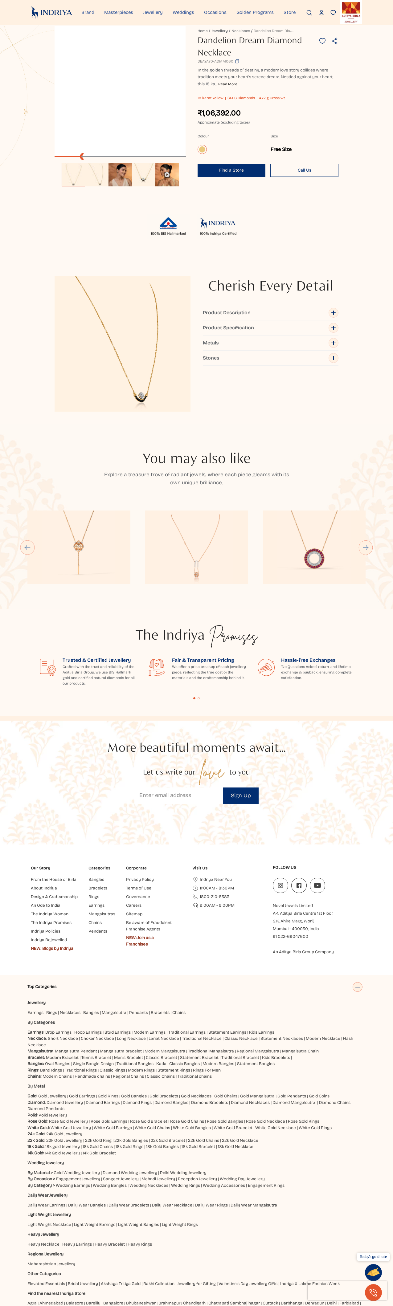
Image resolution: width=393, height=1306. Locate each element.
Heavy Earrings (77, 1198)
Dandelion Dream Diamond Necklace (285, 31)
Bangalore (113, 1257)
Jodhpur (252, 1263)
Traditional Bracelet (240, 1011)
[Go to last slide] (27, 501)
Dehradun (314, 1257)
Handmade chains (92, 1030)
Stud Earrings (117, 986)
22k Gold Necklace (240, 1094)
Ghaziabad (52, 1263)
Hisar (148, 1263)
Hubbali (163, 1263)
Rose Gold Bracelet (148, 1075)
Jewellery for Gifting (196, 1237)
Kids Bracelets (276, 1011)
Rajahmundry (141, 1270)
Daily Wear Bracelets (128, 1159)
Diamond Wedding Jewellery (130, 1126)
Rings (51, 966)
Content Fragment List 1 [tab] (194, 652)
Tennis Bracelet (96, 1011)
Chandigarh (194, 1257)
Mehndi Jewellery (158, 1133)
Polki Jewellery (53, 1069)
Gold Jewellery (52, 1050)
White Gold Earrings (113, 1081)
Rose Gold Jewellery (68, 1075)
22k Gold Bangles (131, 1094)
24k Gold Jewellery (64, 1088)
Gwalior (111, 1263)
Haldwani (131, 1263)
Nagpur (54, 1270)
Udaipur (210, 1270)
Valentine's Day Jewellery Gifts (248, 1237)
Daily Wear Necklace (172, 1159)
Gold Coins (319, 1050)
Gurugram (91, 1263)
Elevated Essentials (46, 1237)
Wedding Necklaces (148, 1139)
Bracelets (160, 966)
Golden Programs (255, 12)
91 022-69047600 (290, 890)
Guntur (72, 1263)
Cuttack (270, 1257)
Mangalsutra (114, 966)
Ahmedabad (51, 1257)
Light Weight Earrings (94, 1179)
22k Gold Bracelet (168, 1094)
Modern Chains (57, 1030)
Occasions (215, 12)
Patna (84, 1270)
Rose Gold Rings (303, 1075)
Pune (120, 1270)
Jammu (234, 1263)
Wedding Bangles (110, 1139)
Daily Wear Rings (211, 1159)
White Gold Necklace (275, 1081)
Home (203, 31)
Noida (70, 1270)
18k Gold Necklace (235, 1101)
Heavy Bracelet (110, 1198)
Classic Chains (161, 1030)
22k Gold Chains (203, 1094)
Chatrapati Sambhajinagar (234, 1257)
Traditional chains (195, 1030)
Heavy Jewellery (43, 1188)
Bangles (91, 966)
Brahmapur (169, 1257)
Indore (204, 1263)
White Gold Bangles (192, 1081)
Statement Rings (174, 1024)
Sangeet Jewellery (121, 1133)
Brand (87, 12)
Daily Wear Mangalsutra (254, 1159)
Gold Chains (225, 1050)
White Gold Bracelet (233, 1081)
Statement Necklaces (281, 992)
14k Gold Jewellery (62, 1107)
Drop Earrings (58, 986)
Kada (161, 1018)
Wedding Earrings (73, 1139)
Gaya (33, 1263)
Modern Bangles (218, 1018)
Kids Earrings (261, 986)
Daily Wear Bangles (87, 1159)
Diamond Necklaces (250, 1056)
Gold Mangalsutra (257, 1050)
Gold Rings (108, 1050)
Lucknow (305, 1263)
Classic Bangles (184, 1018)
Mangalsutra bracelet (121, 1005)
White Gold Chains (152, 1081)
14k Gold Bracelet (99, 1107)
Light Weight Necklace (49, 1179)
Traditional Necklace (202, 992)
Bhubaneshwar (141, 1257)
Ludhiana (326, 1263)
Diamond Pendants (45, 1063)
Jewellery (153, 12)
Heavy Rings (140, 1198)
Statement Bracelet (199, 1011)
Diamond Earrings (103, 1056)
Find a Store (231, 170)
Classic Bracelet (161, 1011)
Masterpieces (118, 12)
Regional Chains (128, 1030)
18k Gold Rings (129, 1101)
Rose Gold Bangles (225, 1075)
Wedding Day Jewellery (242, 1133)
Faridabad (349, 1257)
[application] (120, 91)
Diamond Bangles (171, 1056)
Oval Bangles (57, 1018)
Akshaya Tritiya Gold (121, 1237)
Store (290, 12)
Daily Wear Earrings (46, 1159)
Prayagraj (102, 1270)
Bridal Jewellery (83, 1237)
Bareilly (93, 1257)
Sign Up (241, 749)
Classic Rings (112, 1024)
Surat (194, 1270)
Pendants (138, 966)
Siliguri (180, 1270)
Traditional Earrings (187, 986)
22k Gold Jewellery (64, 1094)
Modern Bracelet (62, 1011)
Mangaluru (348, 1263)
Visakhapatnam (263, 1270)
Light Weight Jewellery (49, 1169)
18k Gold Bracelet (198, 1101)
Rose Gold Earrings (109, 1075)
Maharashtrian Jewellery (51, 1218)
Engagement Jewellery (78, 1133)
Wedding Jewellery (45, 1117)
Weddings (183, 12)
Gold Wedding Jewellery (77, 1126)
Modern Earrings (149, 986)
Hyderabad (184, 1263)
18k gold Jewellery (62, 1101)
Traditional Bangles (135, 1018)
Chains (179, 966)
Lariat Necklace (164, 992)
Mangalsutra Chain (300, 1005)
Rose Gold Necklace (265, 1075)
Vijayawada (232, 1270)
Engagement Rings (266, 1139)
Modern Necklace (323, 992)
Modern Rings (141, 1024)
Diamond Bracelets (209, 1056)
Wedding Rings (185, 1139)
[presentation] (347, 1290)
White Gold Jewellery (71, 1081)
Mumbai (36, 1270)
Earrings (35, 966)
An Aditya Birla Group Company (303, 906)
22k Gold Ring (98, 1094)
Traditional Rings (81, 1024)
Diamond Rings (137, 1056)
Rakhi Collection (158, 1237)
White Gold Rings (315, 1081)
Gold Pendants (291, 1050)
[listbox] (120, 171)
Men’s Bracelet (128, 1011)
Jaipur (219, 1263)
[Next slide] (365, 501)
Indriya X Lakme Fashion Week (310, 1237)
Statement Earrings (227, 986)
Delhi (332, 1257)
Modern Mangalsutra (165, 1005)
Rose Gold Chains (187, 1075)
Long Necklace (131, 992)
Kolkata (286, 1263)
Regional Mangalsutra (258, 1005)
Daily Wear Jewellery (47, 1149)
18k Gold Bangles (162, 1101)
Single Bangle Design (93, 1018)
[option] (73, 174)
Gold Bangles (134, 1050)
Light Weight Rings (180, 1179)
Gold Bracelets (163, 1050)
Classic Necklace (241, 992)
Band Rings (51, 1024)
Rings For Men (207, 1024)
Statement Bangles (256, 1018)
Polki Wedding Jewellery (183, 1126)
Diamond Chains (334, 1056)
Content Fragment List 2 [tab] (199, 652)
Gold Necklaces (196, 1050)
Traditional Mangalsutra (211, 1005)
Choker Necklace (97, 992)
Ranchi (164, 1270)
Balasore (74, 1257)
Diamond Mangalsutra (293, 1056)
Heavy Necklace (43, 1198)
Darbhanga (291, 1257)
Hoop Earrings (88, 986)
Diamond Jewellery (65, 1056)
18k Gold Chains (98, 1101)
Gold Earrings (82, 1050)
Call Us (304, 170)
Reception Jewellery (197, 1133)
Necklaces (240, 31)
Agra (32, 1257)
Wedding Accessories (224, 1139)
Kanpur (269, 1263)
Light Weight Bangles (138, 1179)
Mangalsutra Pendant (76, 1005)
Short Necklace (63, 992)
